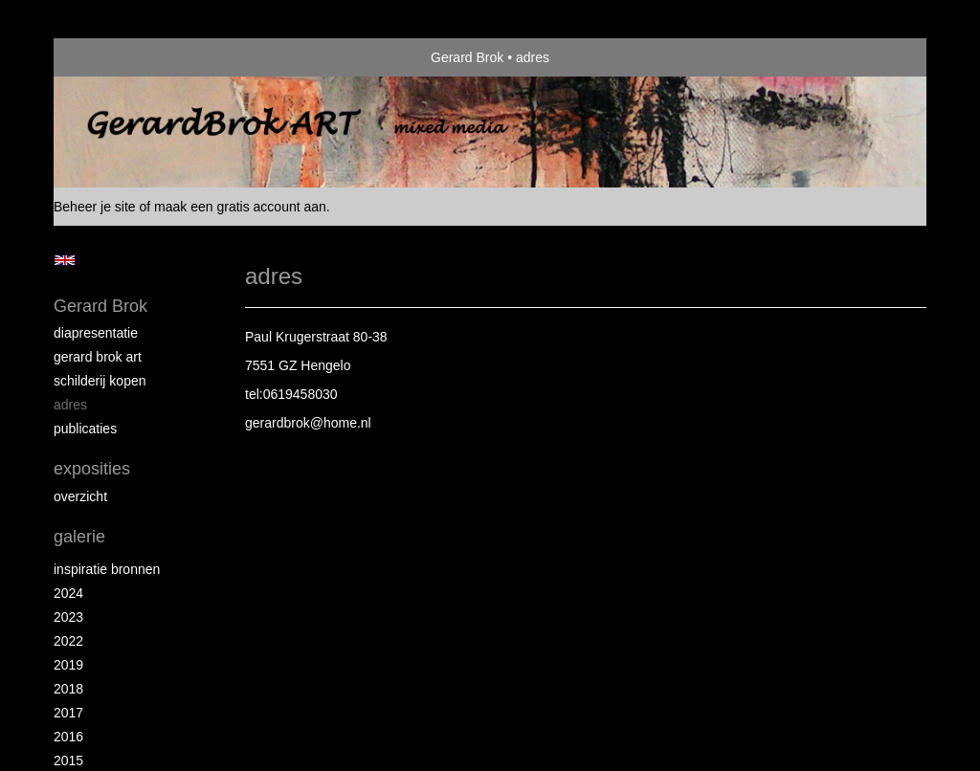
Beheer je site (95, 206)
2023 (68, 617)
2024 (68, 593)
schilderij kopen (100, 380)
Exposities (92, 468)
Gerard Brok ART (98, 356)
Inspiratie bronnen (107, 569)
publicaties (85, 428)
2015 (68, 760)
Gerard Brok (467, 57)
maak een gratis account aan (240, 206)
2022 (68, 641)
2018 (68, 688)
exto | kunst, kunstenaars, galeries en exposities (108, 57)
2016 (68, 736)
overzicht (80, 496)
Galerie (79, 536)
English (65, 260)
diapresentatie (96, 333)
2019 (68, 664)
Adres (70, 404)
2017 (68, 712)
